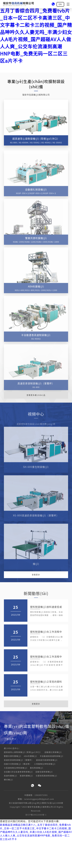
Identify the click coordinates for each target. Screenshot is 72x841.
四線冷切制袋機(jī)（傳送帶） (17, 764)
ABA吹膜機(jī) (30, 756)
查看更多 (36, 575)
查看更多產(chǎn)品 (36, 395)
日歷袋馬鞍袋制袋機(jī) (46, 776)
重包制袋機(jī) (36, 768)
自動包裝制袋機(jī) (44, 772)
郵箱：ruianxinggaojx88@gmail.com (36, 799)
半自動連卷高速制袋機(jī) (51, 756)
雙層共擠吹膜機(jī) (12, 756)
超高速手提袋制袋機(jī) (47, 760)
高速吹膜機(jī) (10, 776)
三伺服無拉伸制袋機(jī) (44, 764)
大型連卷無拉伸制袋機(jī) (15, 768)
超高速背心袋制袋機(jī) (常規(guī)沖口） (23, 752)
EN (60, 4)
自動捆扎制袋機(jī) (53, 752)
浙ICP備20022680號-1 (35, 815)
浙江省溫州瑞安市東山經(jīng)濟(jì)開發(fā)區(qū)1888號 (36, 803)
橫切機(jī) (8, 780)
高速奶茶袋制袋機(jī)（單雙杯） (19, 760)
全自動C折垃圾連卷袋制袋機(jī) (18, 772)
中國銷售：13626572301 (36, 795)
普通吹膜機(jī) (26, 776)
